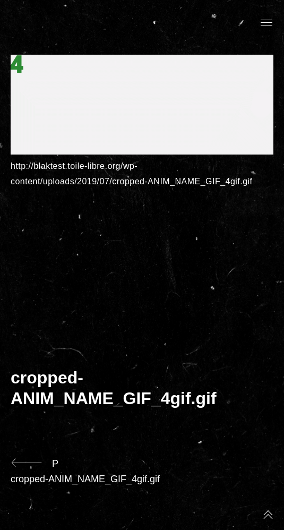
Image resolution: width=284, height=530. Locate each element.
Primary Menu (266, 22)
